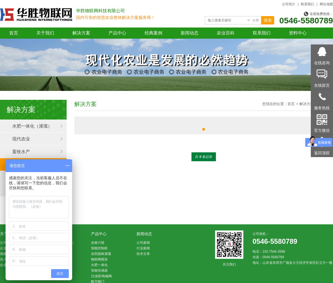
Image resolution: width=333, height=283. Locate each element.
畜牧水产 (21, 151)
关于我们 (45, 33)
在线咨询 (322, 63)
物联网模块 (99, 259)
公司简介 (288, 4)
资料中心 (298, 33)
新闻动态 (189, 33)
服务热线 (322, 108)
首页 (13, 33)
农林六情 (97, 243)
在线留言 (322, 85)
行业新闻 (143, 248)
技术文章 (143, 254)
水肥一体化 (99, 265)
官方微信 (322, 130)
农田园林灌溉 (101, 254)
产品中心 (117, 33)
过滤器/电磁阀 (101, 276)
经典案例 (153, 33)
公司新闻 (143, 243)
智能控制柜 (99, 248)
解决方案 (81, 33)
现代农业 (21, 138)
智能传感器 (99, 270)
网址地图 (326, 4)
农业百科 (225, 33)
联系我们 (307, 4)
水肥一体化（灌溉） (32, 126)
